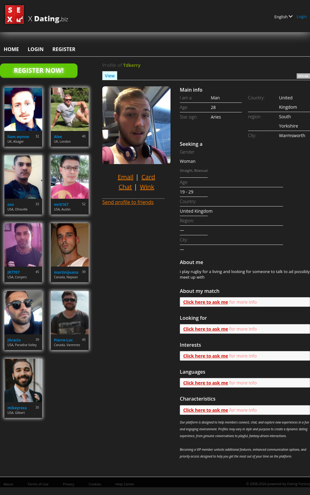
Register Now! (39, 70)
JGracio (14, 340)
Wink (147, 187)
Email (126, 177)
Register (63, 49)
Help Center (124, 484)
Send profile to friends (128, 202)
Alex (58, 136)
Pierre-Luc (63, 340)
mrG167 (61, 204)
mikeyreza (17, 407)
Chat (125, 187)
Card (148, 177)
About (8, 484)
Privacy (68, 484)
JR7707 (13, 272)
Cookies (95, 484)
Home (11, 49)
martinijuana (66, 272)
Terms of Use (38, 484)
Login (302, 16)
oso (10, 204)
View (110, 76)
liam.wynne (18, 136)
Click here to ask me (205, 302)
